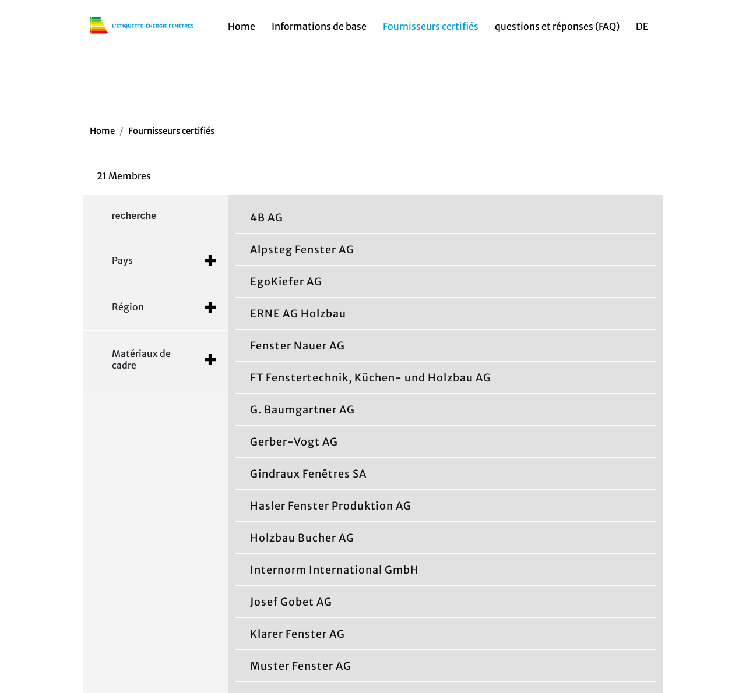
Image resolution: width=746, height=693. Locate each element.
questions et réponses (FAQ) (557, 30)
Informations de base (319, 30)
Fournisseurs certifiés (430, 30)
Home (241, 30)
